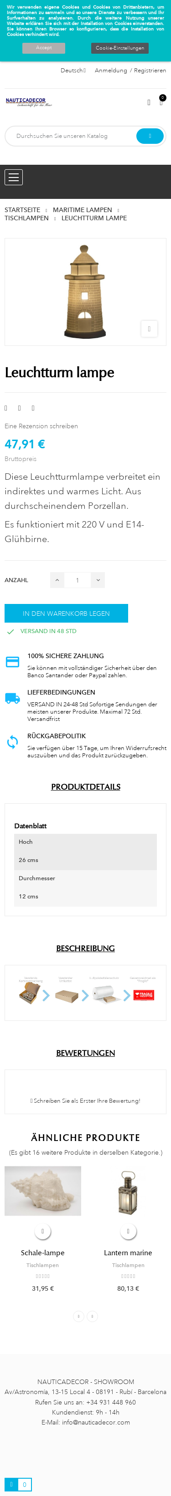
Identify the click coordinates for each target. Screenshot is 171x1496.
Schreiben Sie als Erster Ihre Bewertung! (86, 1101)
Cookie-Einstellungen (120, 48)
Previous (78, 1316)
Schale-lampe (43, 1253)
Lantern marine (128, 1253)
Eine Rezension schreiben (41, 426)
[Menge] (77, 580)
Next (92, 1316)
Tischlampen (42, 1265)
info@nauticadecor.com (96, 1422)
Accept (44, 48)
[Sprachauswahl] (73, 70)
